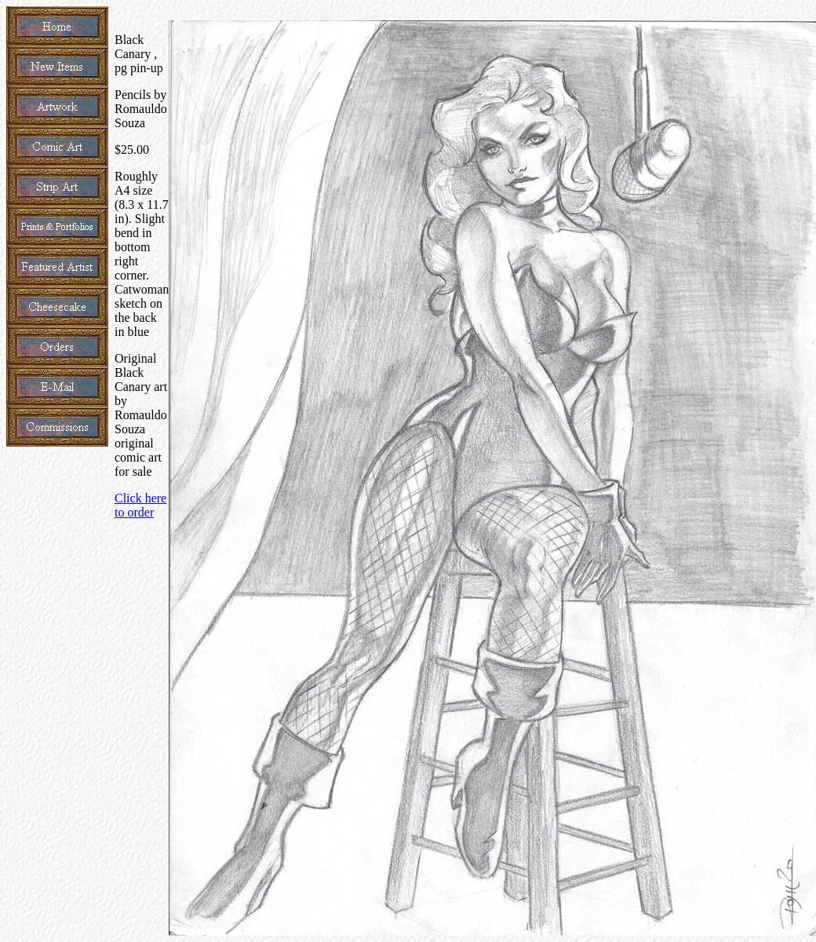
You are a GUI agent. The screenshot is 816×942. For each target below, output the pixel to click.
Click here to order (140, 505)
